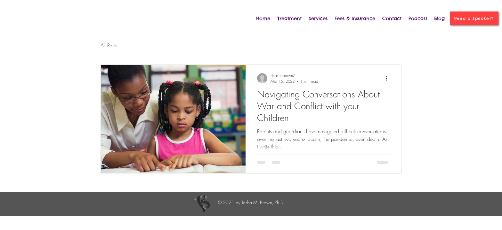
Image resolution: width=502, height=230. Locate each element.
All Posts (109, 45)
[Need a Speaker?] (474, 18)
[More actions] (389, 78)
